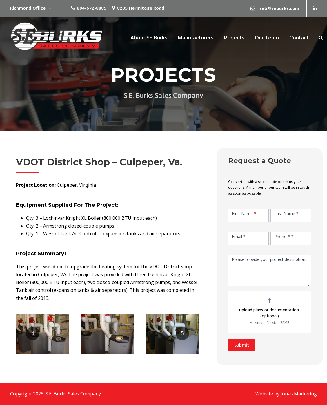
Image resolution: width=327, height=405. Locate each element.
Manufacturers (196, 38)
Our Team (267, 38)
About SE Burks (149, 38)
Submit (241, 345)
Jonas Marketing (299, 394)
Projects (234, 38)
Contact (299, 38)
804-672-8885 (91, 8)
